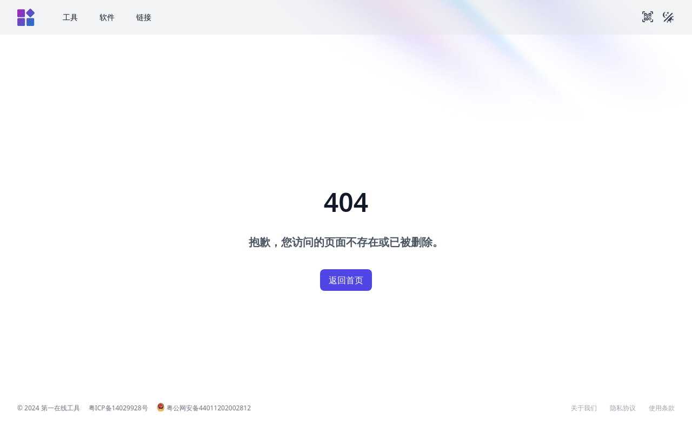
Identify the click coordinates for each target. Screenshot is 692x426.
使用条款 (662, 408)
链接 (143, 17)
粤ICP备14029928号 (118, 407)
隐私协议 (623, 408)
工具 (70, 17)
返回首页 (346, 280)
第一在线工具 (60, 407)
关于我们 (584, 408)
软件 (107, 17)
